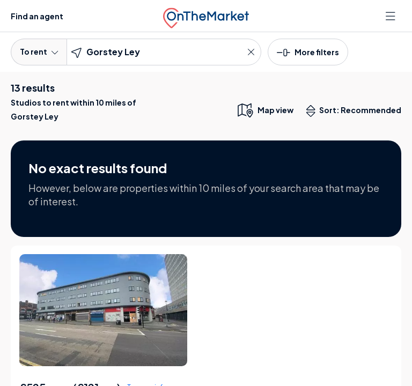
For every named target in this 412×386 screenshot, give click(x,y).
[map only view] (264, 110)
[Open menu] (391, 16)
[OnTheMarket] (206, 15)
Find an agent (37, 16)
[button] (308, 51)
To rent (39, 51)
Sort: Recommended (356, 111)
